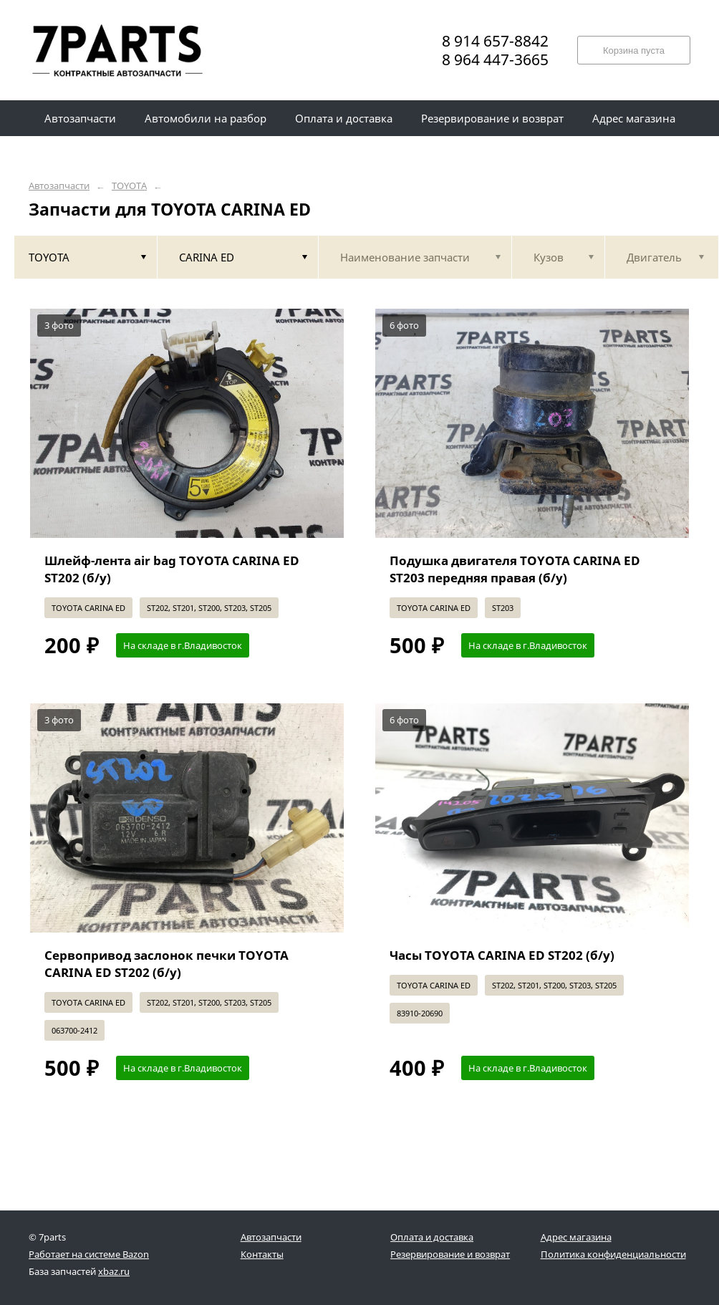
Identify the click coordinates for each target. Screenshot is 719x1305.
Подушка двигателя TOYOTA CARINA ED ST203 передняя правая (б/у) (515, 569)
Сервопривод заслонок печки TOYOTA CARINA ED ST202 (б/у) (166, 964)
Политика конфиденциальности (613, 1254)
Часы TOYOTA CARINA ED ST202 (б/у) (502, 955)
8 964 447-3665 (495, 59)
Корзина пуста (634, 50)
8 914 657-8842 (495, 41)
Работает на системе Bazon (89, 1254)
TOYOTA (129, 186)
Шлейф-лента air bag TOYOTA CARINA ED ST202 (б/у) (171, 569)
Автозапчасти (59, 186)
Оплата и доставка (431, 1237)
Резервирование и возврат (450, 1254)
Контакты (262, 1254)
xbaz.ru (114, 1271)
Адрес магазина (576, 1237)
